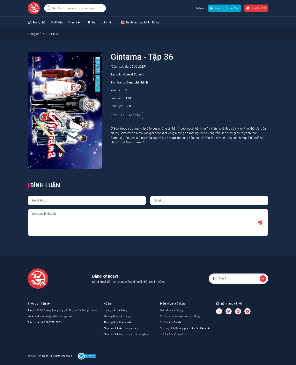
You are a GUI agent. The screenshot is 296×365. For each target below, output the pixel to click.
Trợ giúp (200, 8)
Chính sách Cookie (170, 322)
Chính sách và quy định (173, 334)
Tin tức (92, 22)
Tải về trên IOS (256, 8)
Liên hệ (106, 22)
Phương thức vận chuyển (118, 316)
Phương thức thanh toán (118, 322)
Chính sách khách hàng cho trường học (126, 334)
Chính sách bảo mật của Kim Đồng (180, 316)
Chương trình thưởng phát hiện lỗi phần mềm (186, 328)
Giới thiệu (57, 22)
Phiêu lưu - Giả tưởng (127, 115)
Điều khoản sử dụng (171, 310)
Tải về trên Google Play (224, 8)
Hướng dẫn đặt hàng (115, 310)
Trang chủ (34, 34)
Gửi (260, 223)
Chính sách (75, 22)
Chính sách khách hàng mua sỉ (121, 328)
